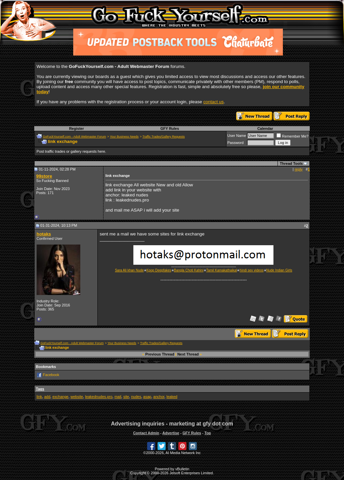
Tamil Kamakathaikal (221, 270)
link (39, 397)
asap (147, 397)
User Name (236, 136)
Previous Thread (159, 354)
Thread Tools (291, 163)
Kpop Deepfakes (158, 270)
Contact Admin (146, 433)
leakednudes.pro (98, 397)
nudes (136, 397)
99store (44, 176)
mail (118, 397)
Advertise (170, 433)
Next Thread (188, 354)
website (77, 397)
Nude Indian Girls (279, 270)
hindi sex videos (251, 270)
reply (299, 169)
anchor (158, 397)
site (126, 397)
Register (76, 128)
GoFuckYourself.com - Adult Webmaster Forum (74, 136)
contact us (213, 101)
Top (207, 433)
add (47, 397)
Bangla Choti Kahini (189, 270)
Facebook (51, 375)
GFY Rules (169, 128)
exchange (60, 397)
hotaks (44, 233)
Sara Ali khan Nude (129, 270)
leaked (171, 397)
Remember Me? (292, 136)
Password (235, 143)
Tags (40, 389)
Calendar (265, 128)
